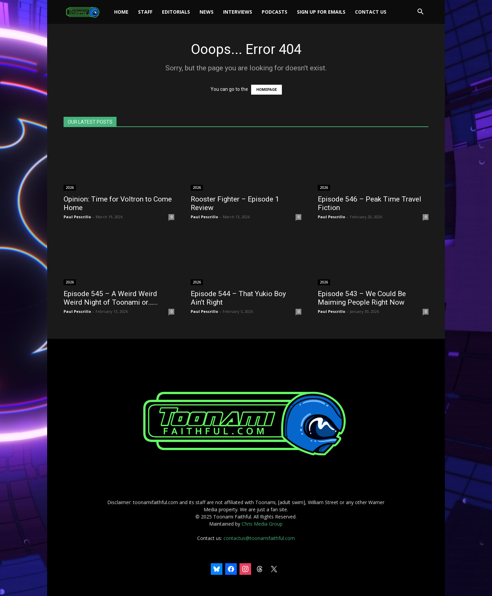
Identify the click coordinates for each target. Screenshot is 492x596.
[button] (420, 12)
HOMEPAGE (266, 89)
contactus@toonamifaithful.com (259, 538)
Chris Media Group (262, 524)
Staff (145, 12)
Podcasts (274, 12)
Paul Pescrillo (77, 216)
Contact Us (370, 12)
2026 (70, 187)
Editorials (176, 12)
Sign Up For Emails (321, 12)
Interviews (237, 12)
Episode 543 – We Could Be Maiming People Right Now (362, 298)
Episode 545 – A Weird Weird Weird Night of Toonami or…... (111, 298)
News (207, 12)
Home (121, 12)
